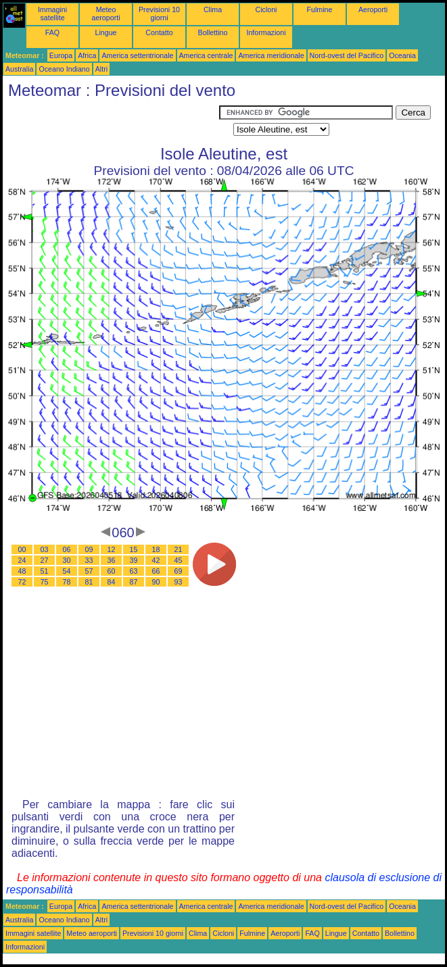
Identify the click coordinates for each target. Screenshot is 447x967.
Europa (60, 55)
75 (45, 582)
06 (67, 549)
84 (112, 582)
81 (89, 582)
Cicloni (266, 9)
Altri (101, 69)
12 (112, 549)
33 (89, 560)
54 (67, 571)
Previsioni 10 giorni (159, 13)
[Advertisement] (111, 122)
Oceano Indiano (64, 69)
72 (22, 582)
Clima (213, 9)
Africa (87, 55)
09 (89, 549)
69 (178, 571)
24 (22, 560)
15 (134, 549)
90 (156, 582)
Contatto (158, 32)
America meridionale (271, 55)
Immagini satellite (52, 13)
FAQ (52, 32)
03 (45, 549)
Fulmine (320, 9)
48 (22, 571)
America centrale (206, 55)
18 (156, 549)
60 (112, 571)
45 (178, 560)
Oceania (402, 55)
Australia (19, 69)
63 (134, 571)
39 (134, 560)
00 (22, 549)
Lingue (106, 32)
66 (156, 571)
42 (156, 560)
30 (67, 560)
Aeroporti (372, 9)
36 (112, 560)
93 (178, 582)
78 (67, 582)
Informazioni (265, 32)
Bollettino (213, 32)
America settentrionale (137, 55)
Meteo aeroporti (105, 13)
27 (45, 560)
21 (178, 549)
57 (89, 571)
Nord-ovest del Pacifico (347, 55)
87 (134, 582)
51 (45, 571)
